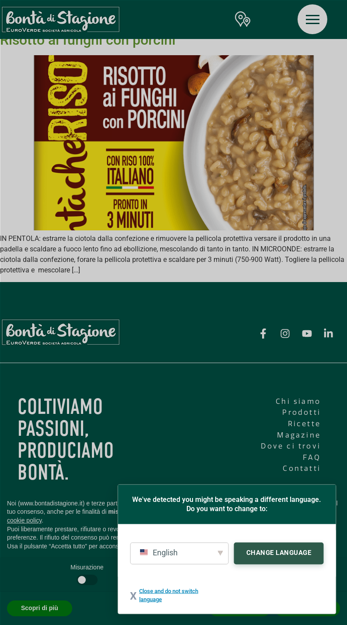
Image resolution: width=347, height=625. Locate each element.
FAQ (312, 457)
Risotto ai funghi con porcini (87, 40)
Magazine (299, 435)
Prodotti (301, 412)
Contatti (302, 468)
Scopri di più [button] (39, 607)
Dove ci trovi (291, 446)
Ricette (304, 424)
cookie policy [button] (24, 520)
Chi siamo (298, 401)
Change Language (279, 552)
